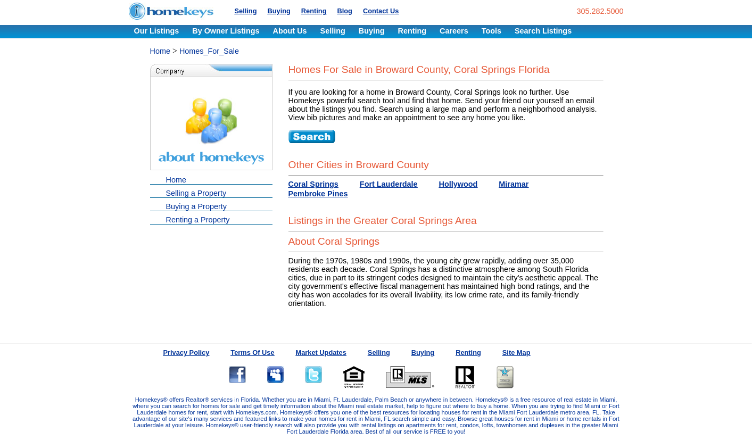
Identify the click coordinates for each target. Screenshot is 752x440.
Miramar (513, 184)
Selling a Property (196, 193)
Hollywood (458, 184)
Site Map (516, 352)
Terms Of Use (252, 352)
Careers (454, 31)
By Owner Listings (225, 31)
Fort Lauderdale (389, 184)
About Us (290, 31)
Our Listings (156, 31)
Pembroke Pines (318, 193)
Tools (491, 31)
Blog (344, 11)
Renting (314, 11)
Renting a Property (198, 219)
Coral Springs (313, 184)
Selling (246, 11)
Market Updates (321, 352)
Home (160, 51)
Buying (278, 11)
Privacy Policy (186, 352)
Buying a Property (196, 206)
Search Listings (543, 31)
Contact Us (381, 11)
